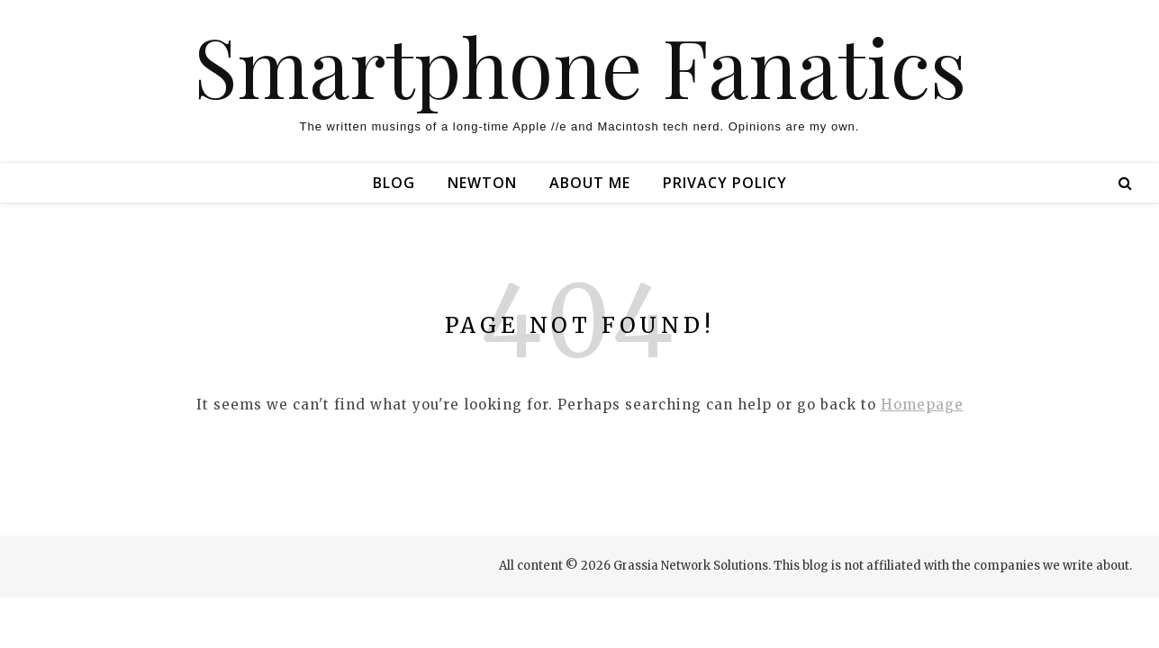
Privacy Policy (725, 183)
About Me (589, 183)
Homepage (922, 404)
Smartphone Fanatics (580, 65)
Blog (394, 183)
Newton (482, 183)
